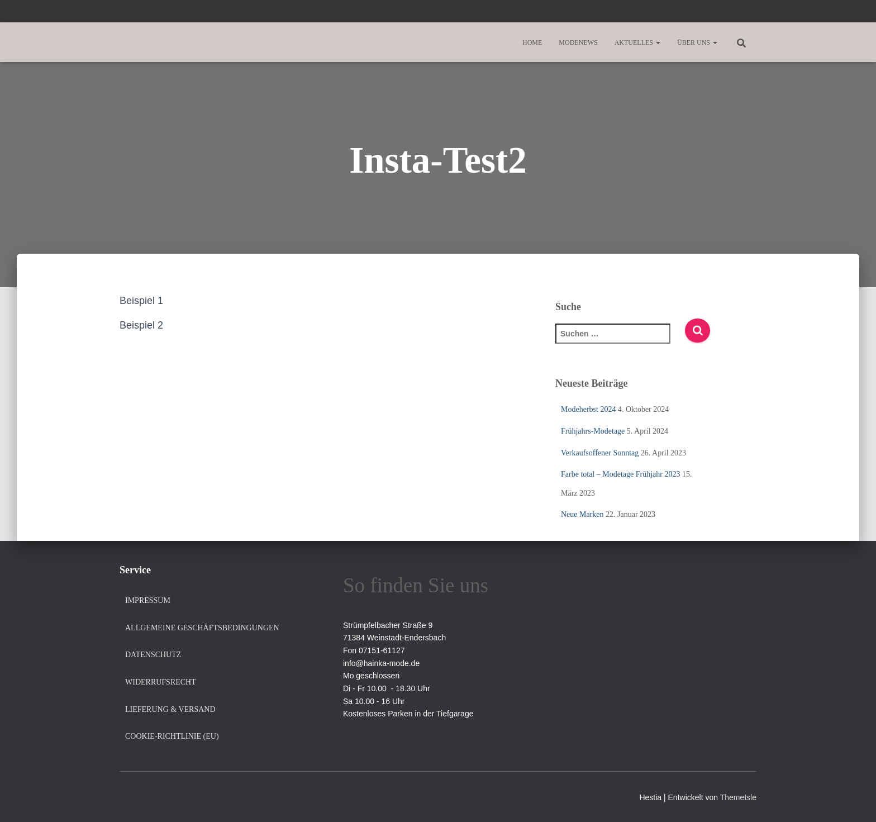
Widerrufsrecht (160, 682)
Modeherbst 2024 (588, 409)
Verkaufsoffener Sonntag (600, 453)
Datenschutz (153, 654)
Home (532, 42)
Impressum (147, 600)
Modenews (578, 42)
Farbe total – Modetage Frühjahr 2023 (620, 474)
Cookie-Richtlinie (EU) (172, 736)
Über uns (697, 42)
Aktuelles (637, 42)
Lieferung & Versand (170, 709)
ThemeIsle (738, 797)
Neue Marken (582, 514)
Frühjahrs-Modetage (593, 431)
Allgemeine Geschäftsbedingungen (202, 628)
